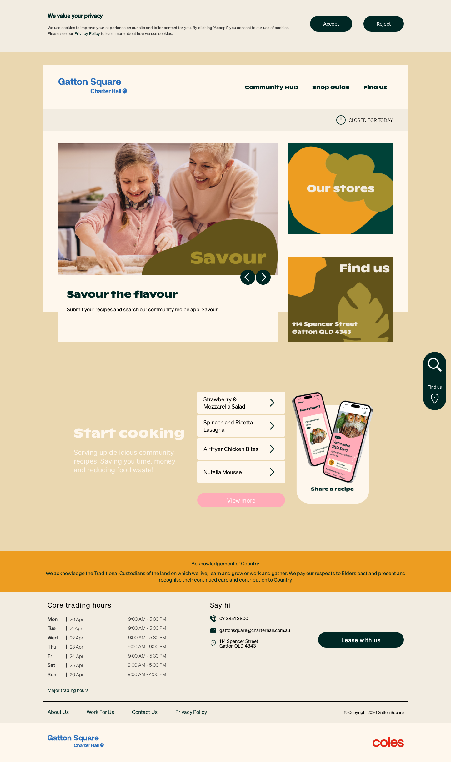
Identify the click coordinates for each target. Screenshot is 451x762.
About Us (58, 712)
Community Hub (271, 87)
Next (263, 277)
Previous (247, 277)
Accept (331, 23)
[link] (92, 86)
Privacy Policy (87, 33)
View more (241, 500)
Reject (384, 23)
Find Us (375, 87)
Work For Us (100, 712)
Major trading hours (68, 690)
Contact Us (145, 712)
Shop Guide (330, 87)
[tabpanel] (168, 242)
